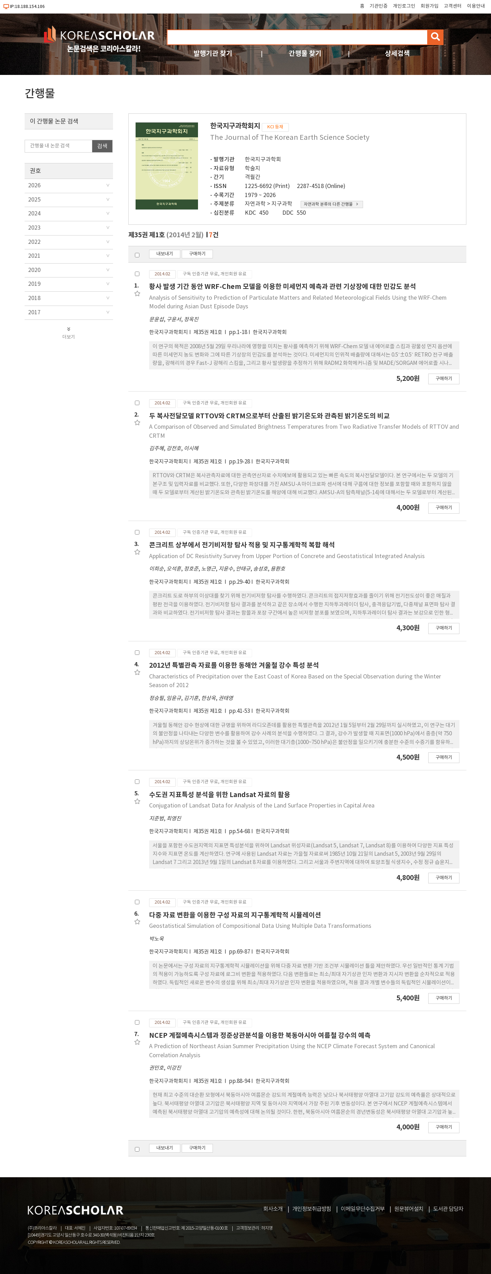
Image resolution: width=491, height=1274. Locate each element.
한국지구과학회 (263, 159)
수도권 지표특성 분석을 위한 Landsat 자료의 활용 (219, 795)
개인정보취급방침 (311, 1209)
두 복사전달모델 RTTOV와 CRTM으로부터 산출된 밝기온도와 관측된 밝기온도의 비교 (269, 416)
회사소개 (273, 1209)
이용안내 (476, 6)
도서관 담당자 (448, 1209)
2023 (34, 228)
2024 (34, 214)
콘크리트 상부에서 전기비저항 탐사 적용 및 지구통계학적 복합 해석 (242, 545)
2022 (34, 242)
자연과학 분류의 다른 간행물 (331, 204)
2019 (34, 284)
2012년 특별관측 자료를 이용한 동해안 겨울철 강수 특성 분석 (234, 665)
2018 (34, 298)
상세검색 (397, 54)
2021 (34, 256)
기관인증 (379, 6)
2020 (34, 270)
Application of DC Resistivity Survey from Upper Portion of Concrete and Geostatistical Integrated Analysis (287, 556)
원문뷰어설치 (408, 1209)
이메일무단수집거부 (363, 1209)
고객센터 (453, 6)
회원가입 (430, 6)
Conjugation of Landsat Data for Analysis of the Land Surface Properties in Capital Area (261, 806)
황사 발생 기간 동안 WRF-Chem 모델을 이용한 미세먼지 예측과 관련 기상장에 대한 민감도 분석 (282, 287)
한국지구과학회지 (168, 332)
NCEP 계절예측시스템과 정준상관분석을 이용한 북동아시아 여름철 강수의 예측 (260, 1036)
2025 (34, 200)
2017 (34, 312)
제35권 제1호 (208, 332)
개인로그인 (404, 6)
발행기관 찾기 (212, 54)
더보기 (69, 333)
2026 (34, 185)
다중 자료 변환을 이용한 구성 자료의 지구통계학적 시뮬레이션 (235, 915)
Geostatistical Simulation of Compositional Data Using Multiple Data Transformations (260, 926)
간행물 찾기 (305, 54)
